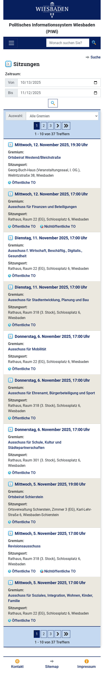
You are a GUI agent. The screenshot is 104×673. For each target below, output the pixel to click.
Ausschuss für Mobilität (27, 349)
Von (11, 82)
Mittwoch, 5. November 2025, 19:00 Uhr (50, 484)
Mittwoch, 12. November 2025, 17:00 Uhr (51, 194)
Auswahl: (15, 116)
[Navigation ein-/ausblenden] (11, 43)
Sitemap (52, 666)
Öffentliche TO (24, 182)
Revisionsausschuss (24, 546)
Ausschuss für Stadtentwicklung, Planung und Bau (48, 300)
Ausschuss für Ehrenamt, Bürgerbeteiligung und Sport (51, 393)
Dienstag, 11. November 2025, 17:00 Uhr (51, 238)
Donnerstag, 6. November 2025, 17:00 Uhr (52, 336)
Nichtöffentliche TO (60, 226)
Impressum (86, 666)
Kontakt (17, 666)
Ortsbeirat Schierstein (25, 497)
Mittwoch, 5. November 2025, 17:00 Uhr (50, 533)
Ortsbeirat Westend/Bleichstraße (34, 157)
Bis (10, 93)
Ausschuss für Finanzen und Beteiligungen (42, 207)
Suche (96, 57)
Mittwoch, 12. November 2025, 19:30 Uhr (51, 144)
